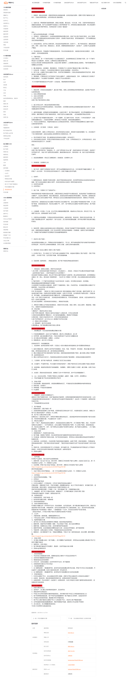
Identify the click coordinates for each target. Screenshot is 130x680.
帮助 (4, 45)
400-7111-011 (71, 651)
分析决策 (5, 42)
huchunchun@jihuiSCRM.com (75, 660)
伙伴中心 (5, 20)
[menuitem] (36, 2)
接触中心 (5, 15)
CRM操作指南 (46, 2)
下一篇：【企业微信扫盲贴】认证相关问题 (79, 618)
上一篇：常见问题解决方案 (40, 618)
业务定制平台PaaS (69, 2)
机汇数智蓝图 (35, 2)
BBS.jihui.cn (71, 646)
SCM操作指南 (57, 2)
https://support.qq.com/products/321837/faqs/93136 (48, 473)
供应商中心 (6, 23)
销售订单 (5, 61)
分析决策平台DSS (81, 2)
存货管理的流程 (7, 66)
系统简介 (5, 10)
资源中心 (5, 26)
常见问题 (5, 50)
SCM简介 (5, 58)
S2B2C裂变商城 (117, 2)
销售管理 (5, 31)
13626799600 (71, 664)
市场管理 (5, 28)
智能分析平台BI (94, 2)
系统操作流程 (7, 12)
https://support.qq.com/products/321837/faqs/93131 (48, 536)
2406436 (70, 655)
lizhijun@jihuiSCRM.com (74, 669)
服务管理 (5, 34)
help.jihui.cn (71, 632)
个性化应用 (6, 47)
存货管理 (5, 69)
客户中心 (5, 18)
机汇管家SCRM (106, 2)
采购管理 (5, 36)
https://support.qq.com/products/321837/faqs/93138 (48, 467)
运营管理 (5, 39)
